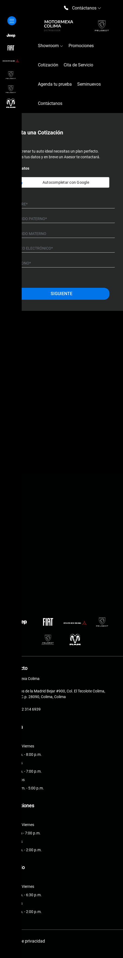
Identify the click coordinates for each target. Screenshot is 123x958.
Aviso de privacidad (26, 941)
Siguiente (61, 293)
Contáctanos (50, 103)
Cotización (48, 64)
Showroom (50, 45)
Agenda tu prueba (55, 84)
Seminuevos (89, 84)
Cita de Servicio (78, 64)
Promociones (81, 45)
